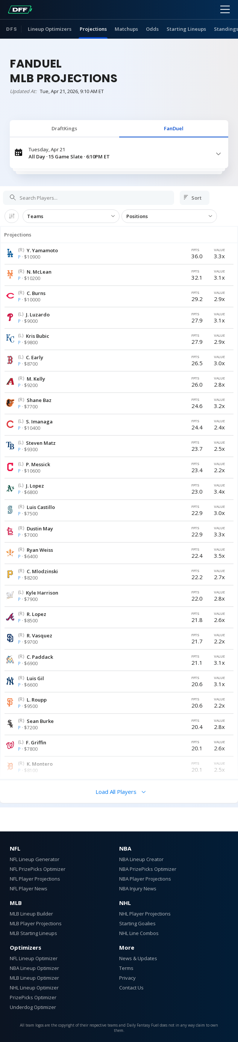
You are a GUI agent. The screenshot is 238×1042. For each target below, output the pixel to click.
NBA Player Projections (145, 878)
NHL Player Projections (145, 913)
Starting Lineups (186, 29)
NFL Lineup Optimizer (34, 958)
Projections (93, 29)
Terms (126, 968)
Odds (152, 29)
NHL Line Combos (139, 933)
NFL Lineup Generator (34, 859)
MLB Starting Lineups (33, 933)
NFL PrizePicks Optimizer (37, 869)
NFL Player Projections (35, 878)
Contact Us (131, 987)
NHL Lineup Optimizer (34, 987)
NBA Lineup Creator (141, 859)
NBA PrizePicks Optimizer (147, 869)
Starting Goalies (137, 923)
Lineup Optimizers (49, 29)
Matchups (126, 29)
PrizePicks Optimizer (33, 997)
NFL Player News (28, 888)
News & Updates (138, 958)
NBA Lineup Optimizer (34, 968)
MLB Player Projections (36, 923)
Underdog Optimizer (33, 1007)
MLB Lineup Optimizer (34, 977)
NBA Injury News (137, 888)
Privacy (127, 977)
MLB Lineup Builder (31, 913)
